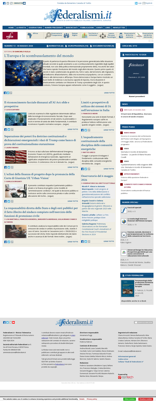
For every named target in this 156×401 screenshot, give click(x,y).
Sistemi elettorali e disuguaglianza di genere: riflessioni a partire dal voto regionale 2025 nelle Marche (97, 205)
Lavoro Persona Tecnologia (108, 35)
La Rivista (21, 27)
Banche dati (72, 27)
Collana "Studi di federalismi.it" (131, 362)
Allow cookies (130, 399)
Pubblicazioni (87, 27)
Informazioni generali (127, 356)
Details (82, 399)
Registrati (147, 3)
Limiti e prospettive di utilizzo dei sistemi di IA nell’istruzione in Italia (96, 106)
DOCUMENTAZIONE (102, 45)
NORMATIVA (54, 45)
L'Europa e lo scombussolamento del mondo (39, 55)
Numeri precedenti (54, 27)
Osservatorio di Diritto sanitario (126, 35)
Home (11, 27)
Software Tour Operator (78, 386)
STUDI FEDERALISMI (132, 275)
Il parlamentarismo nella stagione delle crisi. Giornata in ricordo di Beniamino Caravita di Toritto (136, 167)
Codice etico (123, 359)
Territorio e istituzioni (89, 35)
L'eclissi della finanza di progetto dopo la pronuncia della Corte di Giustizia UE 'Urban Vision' (39, 176)
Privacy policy (92, 399)
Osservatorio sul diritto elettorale (144, 35)
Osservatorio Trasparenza (53, 35)
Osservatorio (35, 27)
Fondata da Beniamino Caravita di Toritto (74, 3)
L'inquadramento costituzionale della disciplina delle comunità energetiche (96, 143)
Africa (32, 35)
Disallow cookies (146, 399)
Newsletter (119, 27)
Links (107, 27)
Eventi (99, 27)
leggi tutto (109, 93)
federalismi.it (60, 364)
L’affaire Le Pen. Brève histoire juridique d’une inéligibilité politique (95, 217)
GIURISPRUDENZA (76, 45)
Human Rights (70, 35)
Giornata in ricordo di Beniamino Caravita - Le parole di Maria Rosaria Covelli (136, 154)
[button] (138, 3)
